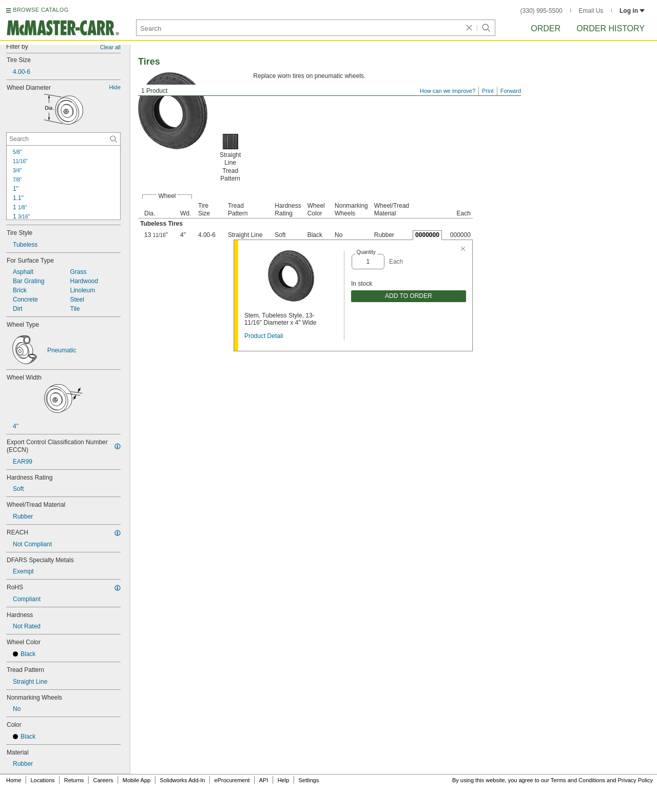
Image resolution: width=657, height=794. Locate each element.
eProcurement (232, 780)
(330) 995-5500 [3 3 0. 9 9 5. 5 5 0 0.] (541, 10)
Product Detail (263, 336)
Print (488, 91)
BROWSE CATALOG (40, 10)
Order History (610, 28)
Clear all (110, 47)
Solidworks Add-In (182, 780)
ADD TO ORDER (408, 296)
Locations (43, 780)
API (263, 780)
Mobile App (136, 780)
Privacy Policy (635, 780)
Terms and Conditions (578, 780)
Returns (74, 780)
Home (13, 780)
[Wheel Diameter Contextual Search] (63, 139)
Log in (632, 10)
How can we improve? (447, 91)
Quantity (366, 252)
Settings (308, 780)
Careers (103, 780)
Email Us (590, 10)
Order (546, 28)
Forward (510, 91)
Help (283, 780)
